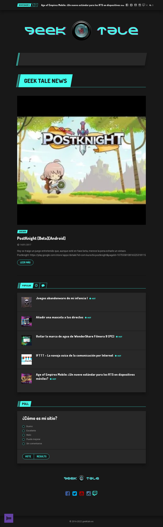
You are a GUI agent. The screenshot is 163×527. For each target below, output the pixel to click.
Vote (28, 456)
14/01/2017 (25, 245)
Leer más (25, 262)
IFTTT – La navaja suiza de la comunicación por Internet (78, 355)
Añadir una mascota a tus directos (63, 317)
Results (41, 456)
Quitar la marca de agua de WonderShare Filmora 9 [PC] (79, 336)
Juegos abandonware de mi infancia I (66, 298)
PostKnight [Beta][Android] (41, 238)
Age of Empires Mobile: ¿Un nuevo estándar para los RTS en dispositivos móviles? (86, 5)
